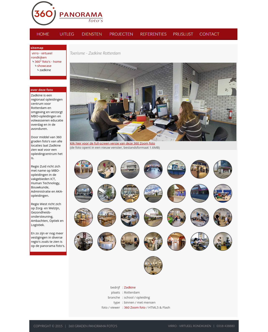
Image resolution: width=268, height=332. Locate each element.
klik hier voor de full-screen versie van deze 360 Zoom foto (112, 143)
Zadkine (130, 287)
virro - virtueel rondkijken (41, 55)
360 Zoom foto (135, 307)
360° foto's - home (48, 61)
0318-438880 (226, 326)
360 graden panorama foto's (92, 326)
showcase (44, 66)
